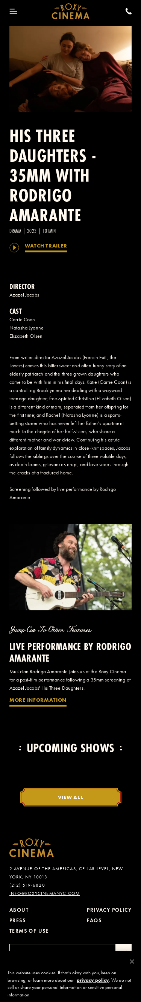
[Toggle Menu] (13, 11)
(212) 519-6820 (27, 885)
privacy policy (93, 983)
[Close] (132, 964)
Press (17, 920)
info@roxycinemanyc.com (44, 893)
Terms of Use (29, 931)
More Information (38, 699)
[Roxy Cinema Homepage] (70, 11)
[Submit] (124, 953)
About (19, 910)
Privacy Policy (109, 910)
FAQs (94, 920)
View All (70, 797)
